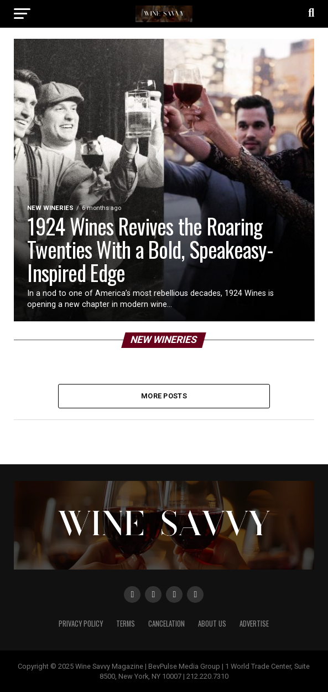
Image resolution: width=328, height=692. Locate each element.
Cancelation (166, 623)
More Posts (164, 396)
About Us (212, 623)
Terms (125, 623)
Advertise (254, 623)
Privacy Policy (81, 623)
